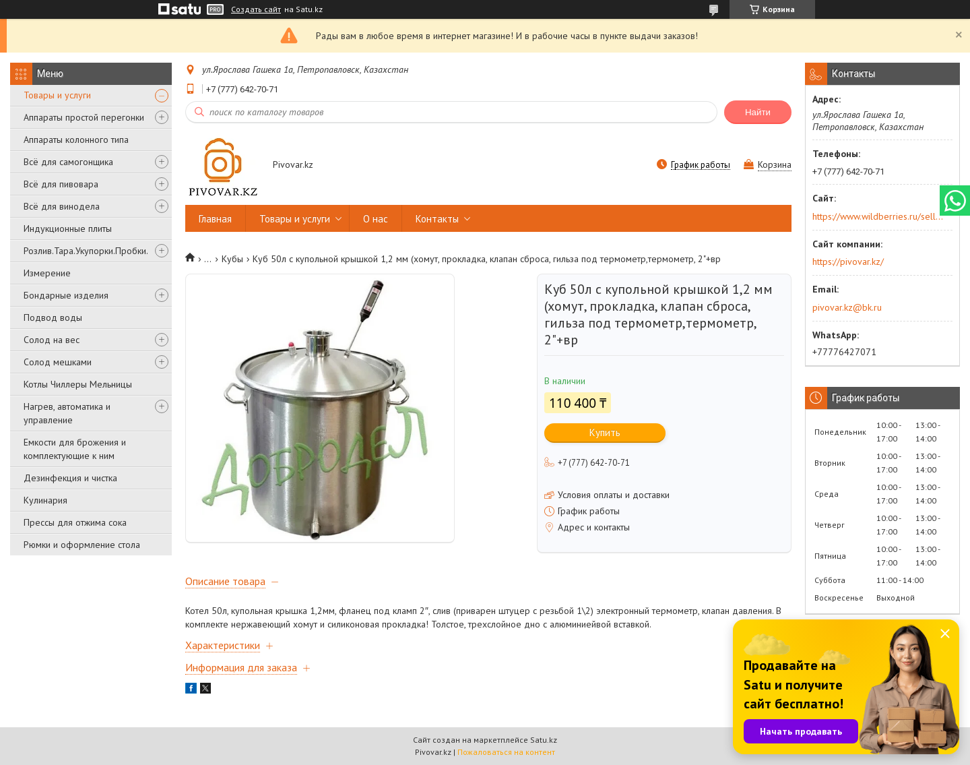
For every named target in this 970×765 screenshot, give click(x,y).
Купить (604, 432)
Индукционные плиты (68, 228)
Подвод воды (53, 317)
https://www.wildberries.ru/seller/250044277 (878, 216)
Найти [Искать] (758, 112)
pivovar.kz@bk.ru (847, 307)
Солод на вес (51, 340)
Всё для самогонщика (68, 162)
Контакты (437, 219)
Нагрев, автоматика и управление (67, 413)
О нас (375, 219)
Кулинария (45, 500)
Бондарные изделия (66, 295)
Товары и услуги (57, 95)
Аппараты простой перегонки (84, 117)
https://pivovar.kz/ (848, 261)
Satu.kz (543, 740)
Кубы (232, 259)
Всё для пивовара (61, 184)
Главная (215, 219)
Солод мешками (58, 362)
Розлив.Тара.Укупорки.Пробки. (86, 251)
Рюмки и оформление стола (82, 545)
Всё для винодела (62, 206)
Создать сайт (256, 9)
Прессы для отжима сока (75, 522)
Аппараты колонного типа (76, 139)
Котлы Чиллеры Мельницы (78, 384)
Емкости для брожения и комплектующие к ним (75, 449)
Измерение (47, 273)
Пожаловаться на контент (506, 752)
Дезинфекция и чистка (70, 478)
